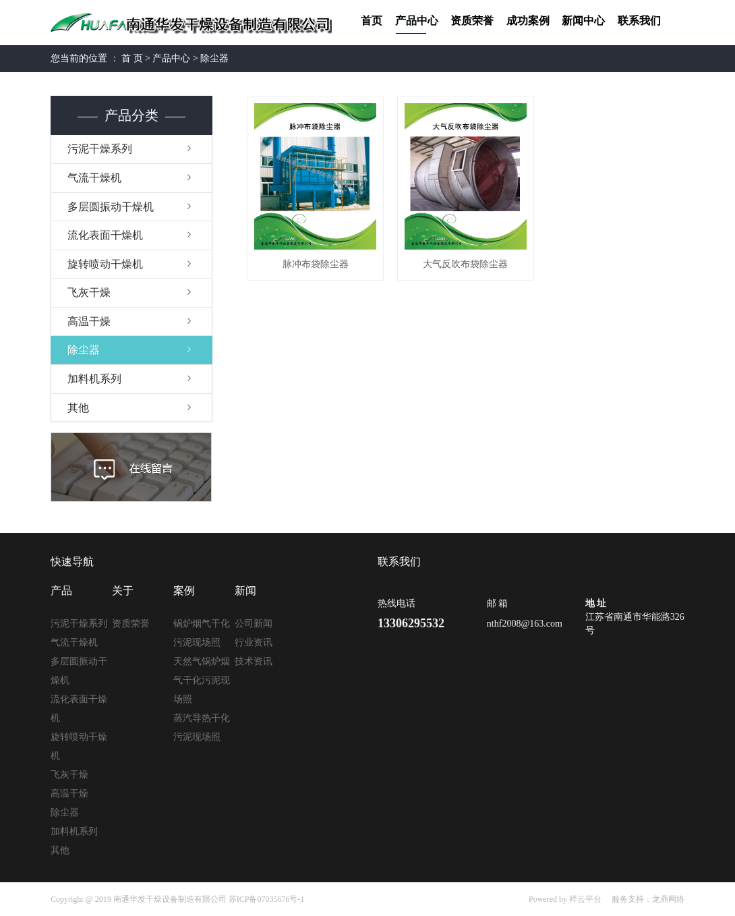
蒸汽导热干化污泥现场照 (201, 727)
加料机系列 (94, 378)
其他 (78, 407)
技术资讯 (253, 661)
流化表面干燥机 (105, 235)
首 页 (132, 58)
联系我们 (639, 20)
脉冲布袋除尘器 (316, 264)
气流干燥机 (94, 177)
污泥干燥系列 (99, 148)
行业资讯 (253, 642)
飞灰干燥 (89, 292)
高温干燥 (89, 321)
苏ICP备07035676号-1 (267, 899)
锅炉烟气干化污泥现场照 (201, 633)
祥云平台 (585, 899)
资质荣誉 (472, 20)
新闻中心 (583, 20)
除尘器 (214, 58)
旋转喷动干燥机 (105, 264)
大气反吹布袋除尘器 (465, 264)
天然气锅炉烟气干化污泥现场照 (201, 680)
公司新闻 (253, 624)
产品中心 (416, 20)
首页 (371, 20)
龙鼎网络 (668, 899)
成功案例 (528, 20)
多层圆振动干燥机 (110, 206)
